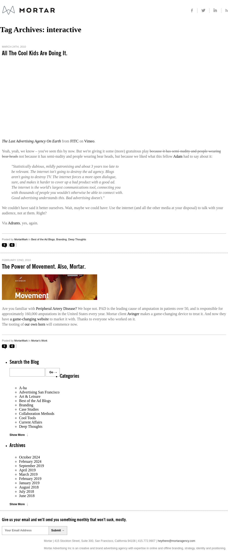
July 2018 (26, 491)
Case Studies (29, 409)
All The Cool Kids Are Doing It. (34, 53)
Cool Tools (27, 418)
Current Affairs (30, 422)
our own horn (35, 324)
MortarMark (21, 239)
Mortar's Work (39, 340)
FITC (74, 141)
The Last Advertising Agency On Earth (31, 141)
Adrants (14, 223)
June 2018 (27, 496)
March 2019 (28, 474)
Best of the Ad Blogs (43, 239)
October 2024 (29, 457)
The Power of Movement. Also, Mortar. (44, 267)
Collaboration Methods (36, 414)
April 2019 (27, 470)
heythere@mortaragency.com (176, 541)
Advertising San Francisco (39, 392)
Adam (177, 156)
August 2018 (29, 487)
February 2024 (30, 461)
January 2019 (29, 483)
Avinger (133, 314)
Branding (61, 239)
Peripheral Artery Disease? (56, 309)
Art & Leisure (30, 396)
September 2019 (31, 466)
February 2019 (30, 479)
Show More (17, 435)
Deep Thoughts (77, 239)
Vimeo (89, 141)
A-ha (23, 388)
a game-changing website (29, 319)
